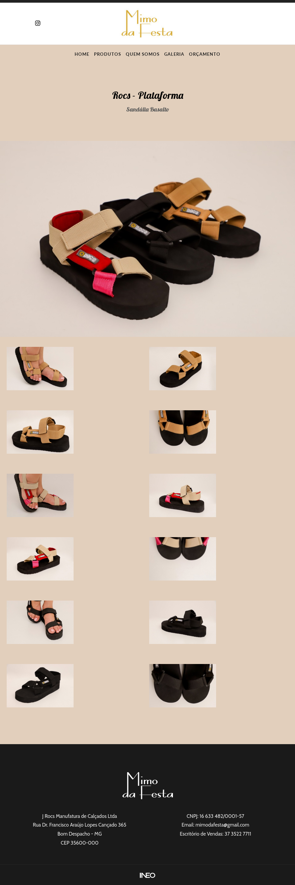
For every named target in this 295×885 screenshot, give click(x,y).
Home (82, 54)
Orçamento (204, 54)
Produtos (107, 54)
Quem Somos (143, 54)
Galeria (174, 54)
